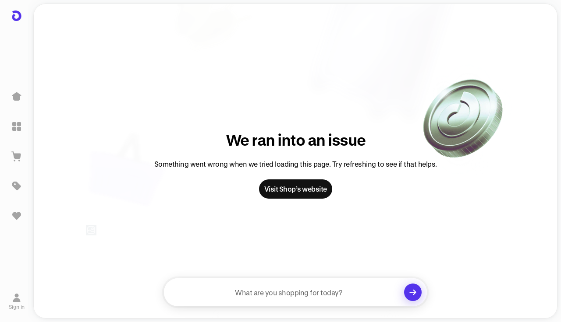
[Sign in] (17, 301)
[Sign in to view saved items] (16, 215)
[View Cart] (16, 156)
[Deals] (16, 185)
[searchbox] (295, 292)
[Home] (16, 96)
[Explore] (16, 126)
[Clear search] (413, 292)
